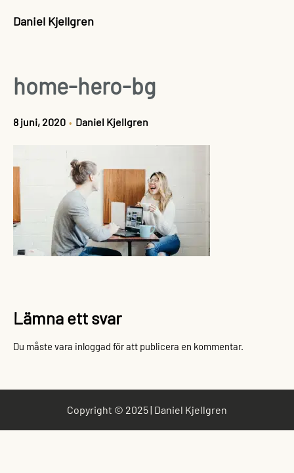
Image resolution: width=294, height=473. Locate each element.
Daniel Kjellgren (53, 21)
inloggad (93, 346)
